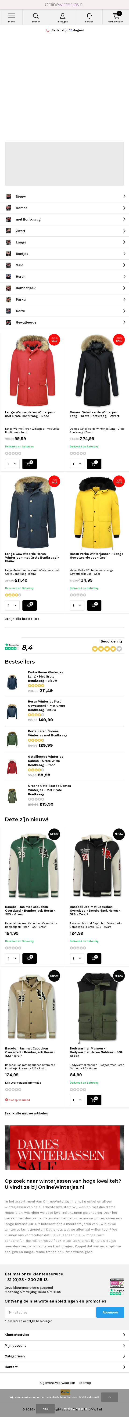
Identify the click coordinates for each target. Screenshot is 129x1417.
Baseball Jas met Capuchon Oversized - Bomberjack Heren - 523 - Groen (30, 910)
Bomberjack (20, 288)
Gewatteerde (20, 322)
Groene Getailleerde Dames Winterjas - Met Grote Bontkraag (49, 790)
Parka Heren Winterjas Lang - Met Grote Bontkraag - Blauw (45, 676)
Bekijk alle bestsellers (22, 619)
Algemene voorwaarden (57, 1383)
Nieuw (15, 196)
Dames (16, 208)
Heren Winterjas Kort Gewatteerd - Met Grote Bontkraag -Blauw (46, 706)
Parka (15, 299)
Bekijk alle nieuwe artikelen (26, 1113)
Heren (15, 276)
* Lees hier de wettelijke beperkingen (28, 1321)
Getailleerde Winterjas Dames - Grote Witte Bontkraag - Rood (45, 761)
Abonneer (110, 1312)
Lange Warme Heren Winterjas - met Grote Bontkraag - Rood (30, 414)
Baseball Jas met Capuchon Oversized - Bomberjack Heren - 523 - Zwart (95, 910)
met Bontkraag (23, 219)
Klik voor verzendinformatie (23, 1082)
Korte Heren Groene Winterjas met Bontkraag (48, 733)
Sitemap (85, 1383)
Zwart (15, 230)
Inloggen (62, 18)
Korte (15, 311)
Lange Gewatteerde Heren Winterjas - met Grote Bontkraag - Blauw (32, 557)
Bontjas (16, 253)
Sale (14, 265)
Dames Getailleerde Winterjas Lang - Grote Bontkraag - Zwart (94, 414)
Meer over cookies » (77, 1408)
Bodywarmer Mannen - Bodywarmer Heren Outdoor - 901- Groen (96, 1052)
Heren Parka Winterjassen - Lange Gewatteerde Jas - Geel (96, 556)
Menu (11, 18)
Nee (45, 1408)
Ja (109, 1397)
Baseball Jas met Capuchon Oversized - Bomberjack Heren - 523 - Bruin (30, 1052)
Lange (15, 242)
